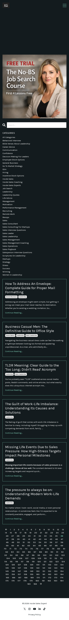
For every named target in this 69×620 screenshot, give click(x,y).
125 (7, 565)
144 (61, 568)
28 (18, 536)
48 (7, 542)
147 (19, 571)
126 (13, 565)
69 (62, 545)
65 (40, 545)
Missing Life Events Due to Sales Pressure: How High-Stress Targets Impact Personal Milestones (33, 451)
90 (52, 552)
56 (51, 542)
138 (25, 568)
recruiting (7, 211)
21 (41, 533)
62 (23, 545)
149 (31, 571)
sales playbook (9, 249)
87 (35, 552)
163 (55, 574)
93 (5, 555)
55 (45, 542)
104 (8, 558)
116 (16, 561)
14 (6, 533)
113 (61, 558)
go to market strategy (12, 166)
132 (49, 565)
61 (18, 545)
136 (13, 568)
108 (33, 558)
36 (62, 536)
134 (61, 565)
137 (19, 568)
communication (10, 150)
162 (49, 574)
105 (14, 558)
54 (40, 542)
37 (7, 539)
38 (12, 539)
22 (46, 533)
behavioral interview (12, 140)
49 (13, 542)
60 (12, 545)
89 (46, 552)
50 (18, 542)
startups (6, 259)
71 (10, 549)
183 (55, 581)
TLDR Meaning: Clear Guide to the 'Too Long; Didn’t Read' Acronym (32, 367)
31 (35, 536)
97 (27, 555)
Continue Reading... (14, 313)
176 (13, 581)
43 (40, 539)
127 (19, 565)
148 (25, 571)
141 (44, 568)
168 (25, 577)
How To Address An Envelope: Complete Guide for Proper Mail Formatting (30, 288)
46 (56, 539)
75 (31, 549)
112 (56, 558)
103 (63, 555)
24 (57, 533)
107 (26, 558)
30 (29, 536)
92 (62, 552)
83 (12, 552)
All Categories (9, 137)
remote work (9, 214)
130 (38, 565)
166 (13, 577)
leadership (22, 297)
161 (44, 574)
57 (56, 542)
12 (58, 529)
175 (7, 581)
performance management (14, 207)
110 (45, 558)
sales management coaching (16, 243)
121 (45, 561)
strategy (6, 262)
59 (7, 545)
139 (31, 568)
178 (25, 581)
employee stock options (14, 159)
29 (23, 536)
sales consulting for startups (16, 227)
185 (29, 584)
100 (44, 555)
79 (53, 549)
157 (19, 574)
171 (44, 577)
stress (5, 265)
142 (49, 568)
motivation (7, 204)
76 (37, 549)
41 (29, 539)
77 (42, 549)
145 (7, 571)
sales (5, 220)
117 (22, 561)
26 (7, 536)
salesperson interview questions (17, 252)
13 (63, 529)
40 (24, 539)
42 (34, 539)
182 (49, 581)
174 (61, 577)
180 (37, 581)
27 (12, 536)
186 (35, 584)
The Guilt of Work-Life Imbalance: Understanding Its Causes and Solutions (31, 408)
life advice (7, 198)
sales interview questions (14, 230)
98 (33, 555)
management (8, 201)
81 (64, 549)
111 (51, 558)
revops (6, 217)
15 (11, 533)
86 (29, 552)
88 (40, 552)
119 (33, 561)
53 (34, 542)
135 (7, 568)
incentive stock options (13, 175)
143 (55, 568)
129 (31, 565)
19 (30, 533)
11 (53, 529)
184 (61, 581)
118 (27, 561)
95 (16, 555)
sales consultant (10, 223)
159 (31, 574)
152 (49, 571)
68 (56, 545)
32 (40, 536)
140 (38, 568)
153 (55, 571)
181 (43, 581)
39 (18, 539)
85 (23, 552)
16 (16, 533)
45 (51, 539)
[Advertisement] (34, 29)
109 (39, 558)
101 (50, 555)
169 (32, 577)
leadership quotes (11, 195)
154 (61, 571)
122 (50, 561)
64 (34, 545)
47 (62, 539)
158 (25, 574)
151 (44, 571)
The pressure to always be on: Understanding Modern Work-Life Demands (32, 494)
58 (62, 542)
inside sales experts (12, 185)
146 (13, 571)
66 (45, 545)
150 (38, 571)
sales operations (10, 246)
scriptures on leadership (14, 255)
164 (61, 574)
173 (55, 577)
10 (49, 529)
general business (11, 297)
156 (13, 574)
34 (51, 536)
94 (11, 555)
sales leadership (31, 335)
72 (15, 549)
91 (57, 552)
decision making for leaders (16, 156)
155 (7, 574)
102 (56, 555)
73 (21, 549)
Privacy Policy (34, 614)
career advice (10, 335)
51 (24, 542)
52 (29, 542)
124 (63, 561)
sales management (11, 239)
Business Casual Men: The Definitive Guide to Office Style (29, 328)
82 (6, 552)
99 (39, 555)
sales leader (8, 233)
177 (19, 581)
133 (55, 565)
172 (49, 577)
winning (6, 271)
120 (39, 561)
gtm (4, 169)
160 (38, 574)
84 (18, 552)
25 (62, 533)
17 (20, 533)
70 (5, 549)
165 (7, 577)
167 (19, 577)
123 (57, 561)
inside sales (8, 179)
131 (44, 565)
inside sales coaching (12, 182)
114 (5, 561)
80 (58, 549)
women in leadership (12, 275)
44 (45, 539)
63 (28, 545)
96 (22, 555)
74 (26, 549)
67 (51, 545)
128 (25, 565)
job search (7, 188)
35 (56, 536)
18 (25, 533)
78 (47, 549)
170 (38, 577)
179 (31, 581)
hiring (5, 172)
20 (35, 533)
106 (20, 558)
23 (51, 533)
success (6, 268)
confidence (8, 153)
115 (11, 561)
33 (45, 536)
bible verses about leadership (16, 143)
